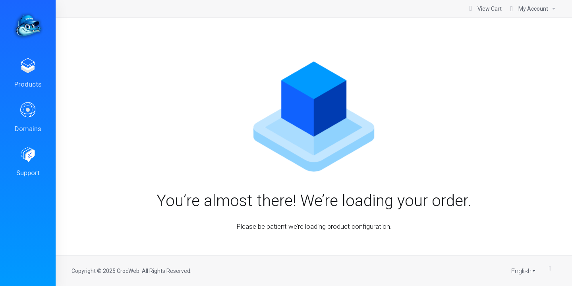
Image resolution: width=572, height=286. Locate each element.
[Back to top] (552, 269)
